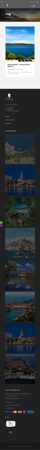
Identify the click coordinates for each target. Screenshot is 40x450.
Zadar (20, 369)
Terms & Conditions (10, 120)
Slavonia (20, 275)
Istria (20, 242)
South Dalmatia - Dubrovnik (20, 306)
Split (20, 337)
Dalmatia (20, 180)
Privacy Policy (8, 123)
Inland (20, 211)
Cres (20, 149)
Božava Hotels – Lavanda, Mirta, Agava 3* (19, 65)
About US (7, 116)
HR (1, 2)
